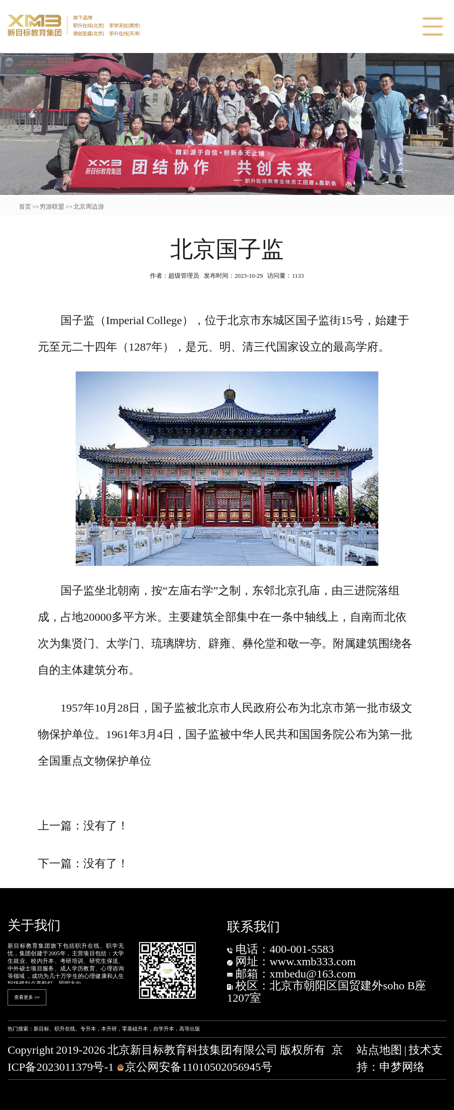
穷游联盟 (52, 206)
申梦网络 (402, 1067)
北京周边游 (88, 206)
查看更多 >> (27, 997)
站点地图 (379, 1050)
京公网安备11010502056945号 (194, 1067)
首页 (25, 206)
